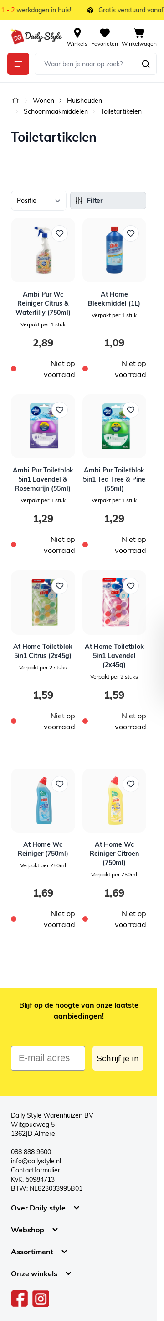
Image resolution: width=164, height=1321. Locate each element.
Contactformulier (35, 1170)
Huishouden (84, 100)
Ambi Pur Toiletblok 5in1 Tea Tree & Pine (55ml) (114, 479)
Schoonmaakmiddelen (56, 111)
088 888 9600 (31, 1152)
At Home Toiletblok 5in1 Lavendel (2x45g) (114, 655)
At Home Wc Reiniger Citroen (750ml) (114, 853)
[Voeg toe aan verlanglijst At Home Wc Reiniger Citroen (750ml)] (131, 784)
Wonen (43, 100)
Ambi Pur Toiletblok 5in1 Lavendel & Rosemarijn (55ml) (43, 479)
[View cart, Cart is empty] (139, 37)
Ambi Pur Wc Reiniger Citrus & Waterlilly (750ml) (43, 303)
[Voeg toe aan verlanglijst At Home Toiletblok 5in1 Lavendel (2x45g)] (131, 586)
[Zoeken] (145, 64)
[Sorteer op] (39, 201)
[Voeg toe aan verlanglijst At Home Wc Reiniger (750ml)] (59, 784)
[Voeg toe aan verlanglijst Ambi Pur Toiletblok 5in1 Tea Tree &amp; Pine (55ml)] (131, 410)
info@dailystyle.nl (36, 1161)
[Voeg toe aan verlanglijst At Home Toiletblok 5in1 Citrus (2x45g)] (59, 586)
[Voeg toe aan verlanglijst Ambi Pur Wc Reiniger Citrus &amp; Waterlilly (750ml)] (59, 233)
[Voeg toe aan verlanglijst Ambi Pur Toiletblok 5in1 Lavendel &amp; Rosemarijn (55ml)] (59, 410)
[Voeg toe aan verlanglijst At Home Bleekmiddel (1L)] (131, 233)
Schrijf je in (118, 1058)
